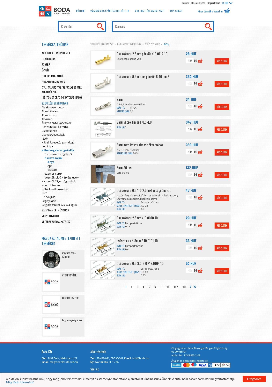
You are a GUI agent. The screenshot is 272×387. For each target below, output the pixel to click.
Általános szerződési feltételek (189, 360)
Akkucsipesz (49, 115)
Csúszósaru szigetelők (58, 154)
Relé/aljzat (48, 197)
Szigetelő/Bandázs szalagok (59, 205)
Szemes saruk (53, 173)
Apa (50, 166)
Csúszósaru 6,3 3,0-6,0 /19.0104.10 (140, 263)
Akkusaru (47, 119)
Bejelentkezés (198, 3)
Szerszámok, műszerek (55, 210)
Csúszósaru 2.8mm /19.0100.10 (137, 217)
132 (176, 287)
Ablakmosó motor (53, 107)
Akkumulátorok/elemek (56, 53)
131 (168, 287)
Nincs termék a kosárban (214, 10)
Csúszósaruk (152, 44)
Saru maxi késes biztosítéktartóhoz (140, 144)
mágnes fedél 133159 (69, 255)
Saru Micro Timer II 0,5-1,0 (134, 122)
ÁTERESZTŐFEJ (69, 275)
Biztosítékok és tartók (55, 127)
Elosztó (52, 170)
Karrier (185, 3)
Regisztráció (214, 3)
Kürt (44, 193)
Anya (166, 44)
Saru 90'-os (124, 167)
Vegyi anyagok (50, 216)
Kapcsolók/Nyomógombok (59, 181)
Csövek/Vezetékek (53, 134)
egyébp (46, 64)
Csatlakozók (49, 131)
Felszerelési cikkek (53, 81)
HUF (227, 3)
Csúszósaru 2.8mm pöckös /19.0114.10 (142, 53)
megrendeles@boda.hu (64, 362)
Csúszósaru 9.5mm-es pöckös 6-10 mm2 (143, 76)
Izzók (45, 138)
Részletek (222, 61)
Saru (120, 99)
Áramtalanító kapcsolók (56, 123)
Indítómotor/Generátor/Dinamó (62, 97)
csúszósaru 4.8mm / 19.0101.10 (137, 240)
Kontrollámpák (51, 185)
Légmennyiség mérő (72, 320)
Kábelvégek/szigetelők (129, 44)
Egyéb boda (48, 58)
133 (184, 287)
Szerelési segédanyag (101, 44)
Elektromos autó (52, 76)
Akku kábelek (50, 111)
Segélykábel (49, 201)
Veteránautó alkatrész (56, 221)
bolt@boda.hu (140, 358)
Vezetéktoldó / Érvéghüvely (62, 177)
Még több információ (20, 383)
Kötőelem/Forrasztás (55, 189)
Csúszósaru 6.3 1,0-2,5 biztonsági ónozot (144, 190)
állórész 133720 (70, 298)
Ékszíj (45, 70)
